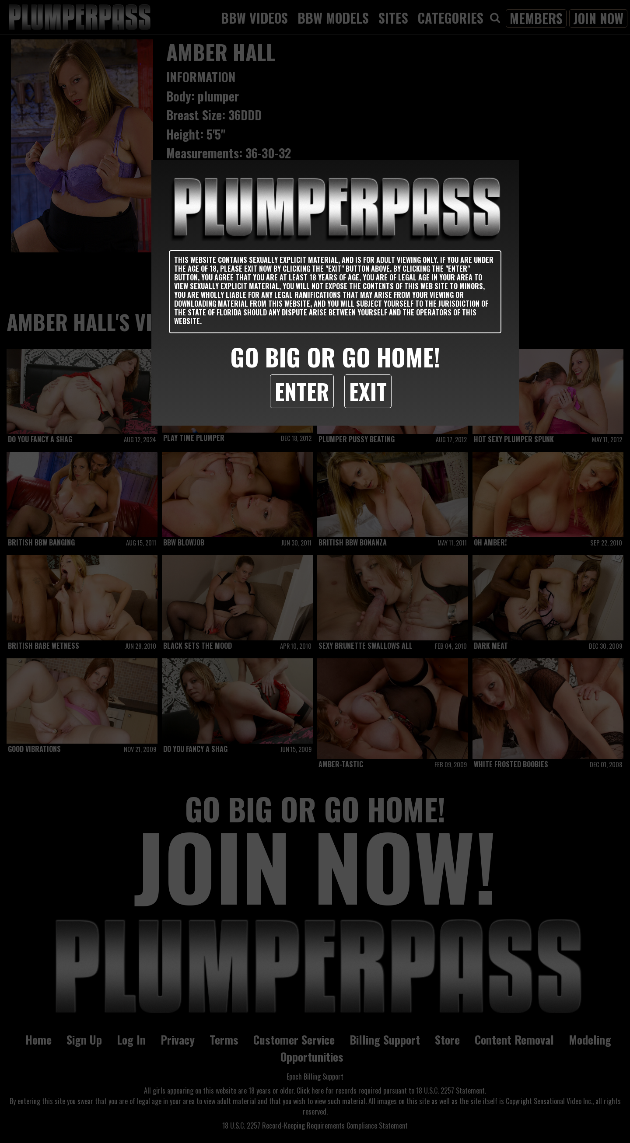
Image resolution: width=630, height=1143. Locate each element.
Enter (302, 391)
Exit (368, 391)
